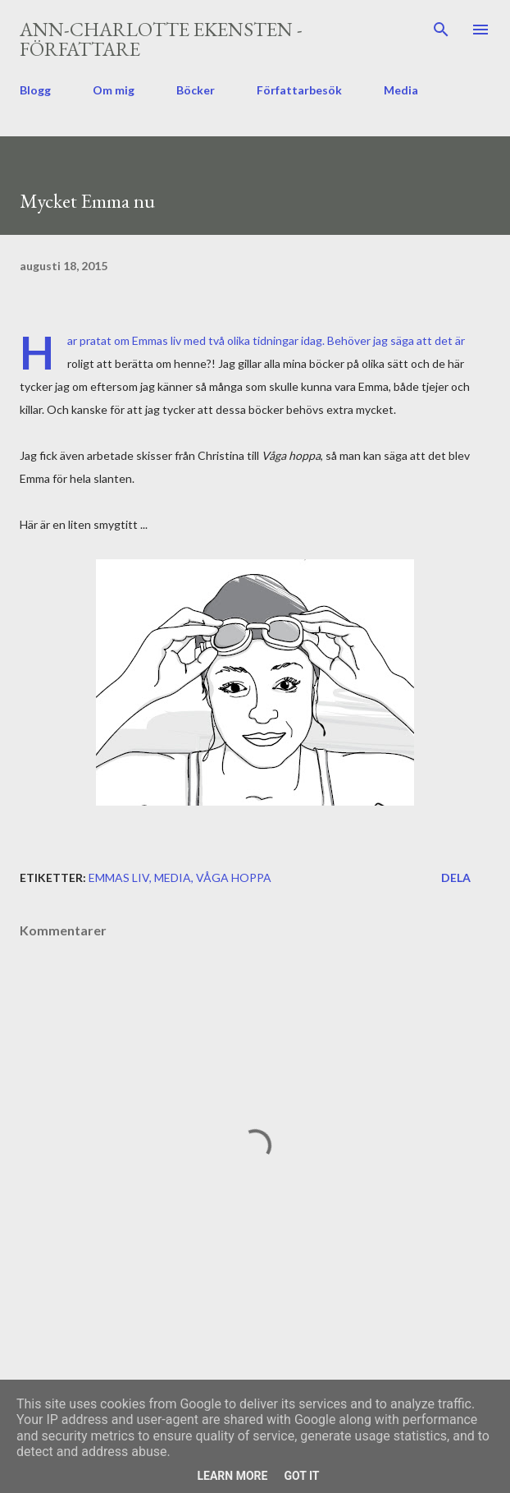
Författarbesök (299, 90)
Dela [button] (456, 877)
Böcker (195, 90)
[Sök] (441, 29)
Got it (301, 1475)
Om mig (113, 90)
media (172, 877)
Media (401, 90)
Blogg (35, 90)
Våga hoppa (233, 877)
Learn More (232, 1475)
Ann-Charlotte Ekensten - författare (161, 39)
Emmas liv (119, 877)
